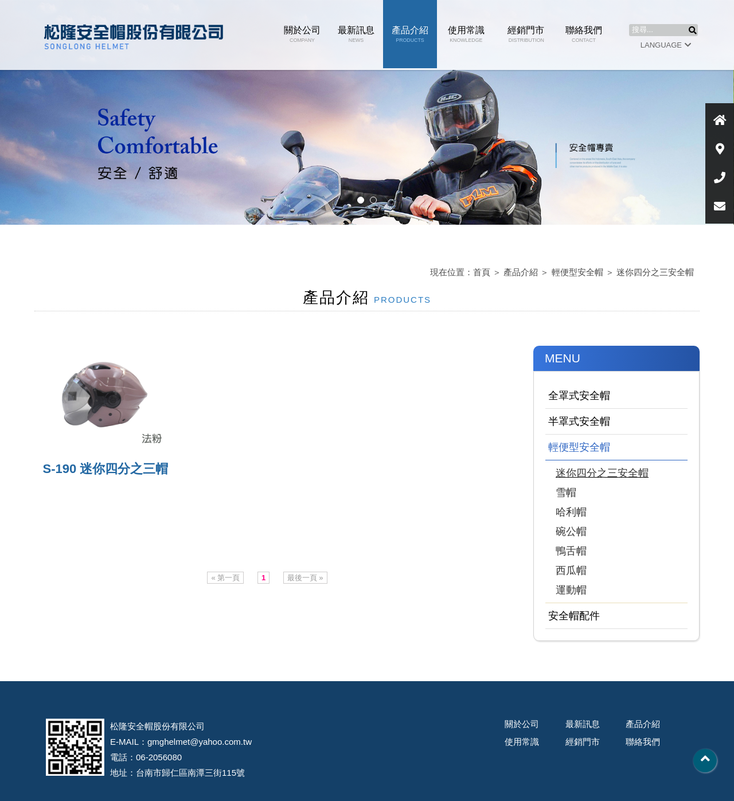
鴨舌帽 (571, 551)
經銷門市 (525, 34)
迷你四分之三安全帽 (655, 272)
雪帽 (566, 492)
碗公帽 (571, 531)
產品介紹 (410, 34)
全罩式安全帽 (579, 395)
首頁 (481, 272)
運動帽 (571, 590)
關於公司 (302, 34)
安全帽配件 (574, 616)
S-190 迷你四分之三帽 (106, 469)
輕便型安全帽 (577, 272)
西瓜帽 (571, 570)
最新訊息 (356, 34)
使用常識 (466, 34)
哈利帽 (571, 512)
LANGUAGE (666, 45)
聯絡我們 (583, 34)
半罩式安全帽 (579, 421)
